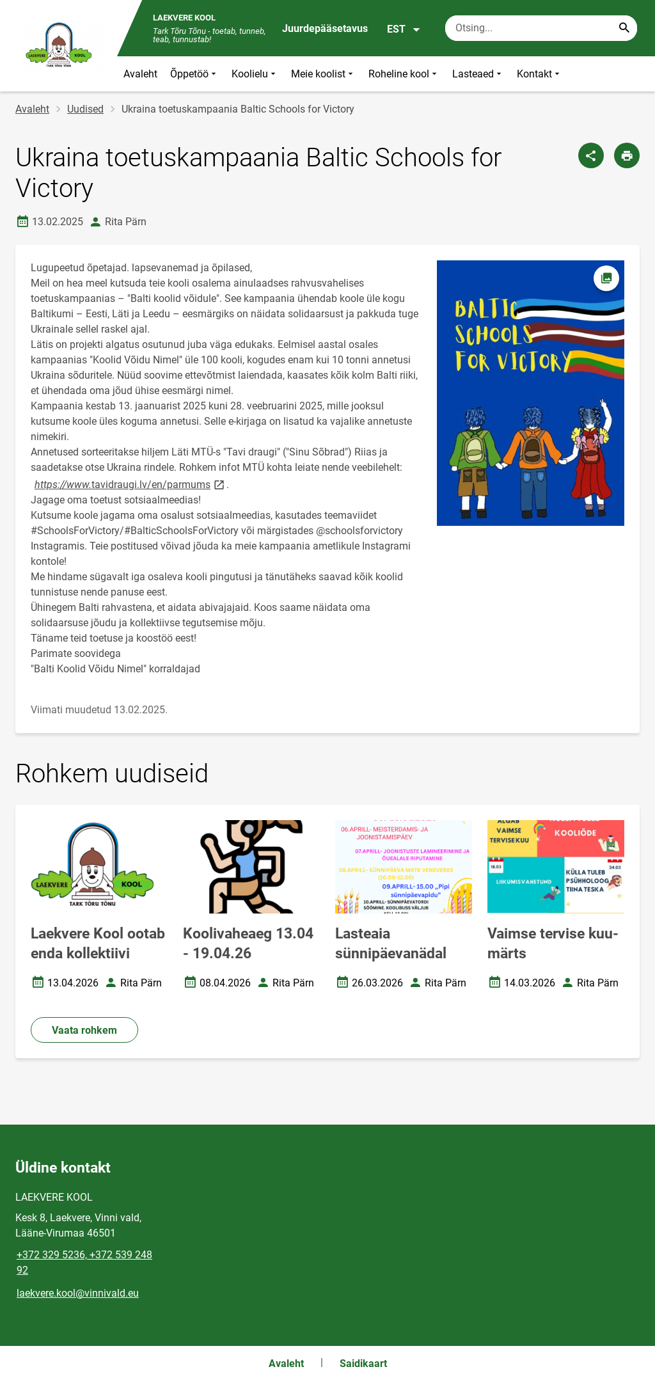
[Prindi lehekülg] (627, 155)
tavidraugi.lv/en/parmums (129, 484)
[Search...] (624, 28)
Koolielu (255, 74)
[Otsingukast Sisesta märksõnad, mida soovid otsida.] (541, 28)
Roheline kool (403, 74)
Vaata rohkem (84, 1030)
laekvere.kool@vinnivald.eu (78, 1293)
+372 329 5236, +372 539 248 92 (84, 1262)
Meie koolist (323, 74)
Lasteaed (478, 74)
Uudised (85, 109)
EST (404, 29)
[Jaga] (591, 155)
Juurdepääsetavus (325, 28)
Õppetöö (194, 74)
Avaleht (140, 74)
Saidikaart (363, 1363)
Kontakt (539, 74)
